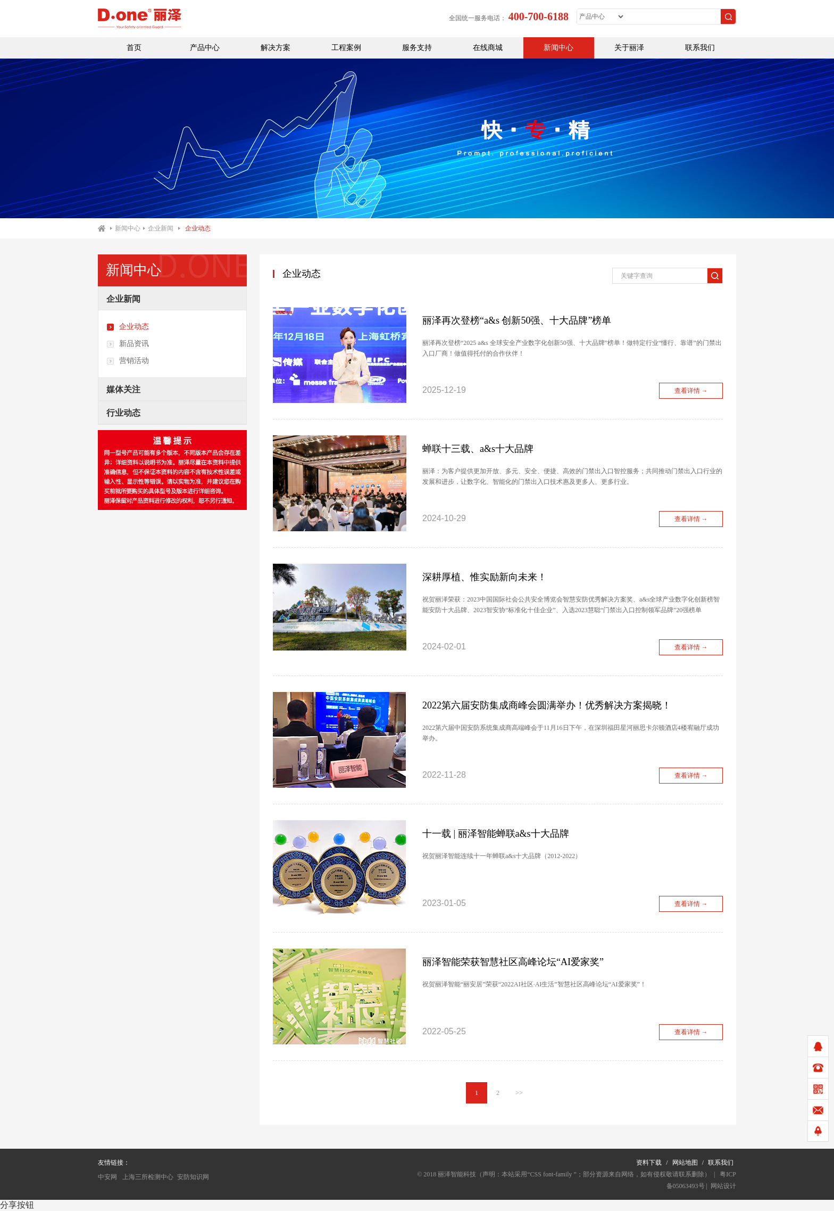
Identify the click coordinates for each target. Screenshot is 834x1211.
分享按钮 (17, 1204)
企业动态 (198, 228)
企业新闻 (160, 228)
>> (519, 1093)
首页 (134, 48)
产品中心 (205, 48)
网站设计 (723, 1186)
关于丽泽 (629, 48)
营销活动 (127, 361)
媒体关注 (123, 389)
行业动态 (123, 412)
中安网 (107, 1177)
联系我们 (700, 48)
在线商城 (488, 48)
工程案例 (346, 48)
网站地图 (685, 1162)
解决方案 (275, 48)
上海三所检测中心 (147, 1177)
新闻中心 (558, 48)
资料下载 (649, 1162)
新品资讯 (127, 344)
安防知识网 (193, 1177)
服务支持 (417, 48)
